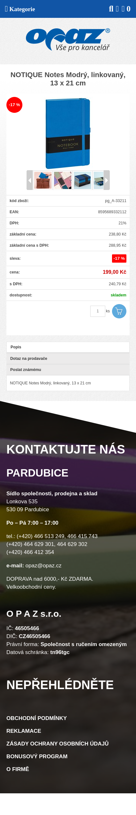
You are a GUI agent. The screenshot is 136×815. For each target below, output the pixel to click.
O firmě (17, 769)
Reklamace (23, 731)
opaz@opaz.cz (44, 566)
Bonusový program (37, 756)
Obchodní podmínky (36, 718)
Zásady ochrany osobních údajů (57, 744)
